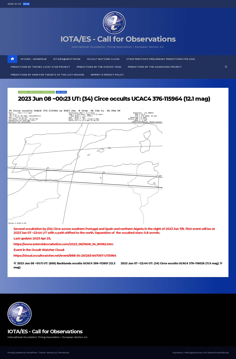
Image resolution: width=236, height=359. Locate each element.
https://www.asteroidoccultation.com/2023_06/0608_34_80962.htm (63, 244)
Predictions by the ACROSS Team (99, 67)
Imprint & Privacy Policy (107, 74)
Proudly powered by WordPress (23, 352)
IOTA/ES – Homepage (34, 59)
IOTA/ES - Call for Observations (118, 39)
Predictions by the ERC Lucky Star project (40, 67)
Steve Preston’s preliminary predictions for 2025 (160, 59)
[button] (226, 66)
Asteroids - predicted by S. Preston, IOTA (36, 92)
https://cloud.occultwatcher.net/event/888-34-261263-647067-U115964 (65, 255)
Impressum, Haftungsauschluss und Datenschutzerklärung (200, 352)
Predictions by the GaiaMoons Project (155, 67)
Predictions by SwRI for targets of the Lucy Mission (47, 74)
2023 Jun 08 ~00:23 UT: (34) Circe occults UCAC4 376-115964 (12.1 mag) (114, 98)
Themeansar (63, 352)
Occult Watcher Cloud (103, 59)
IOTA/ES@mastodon (66, 59)
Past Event (61, 92)
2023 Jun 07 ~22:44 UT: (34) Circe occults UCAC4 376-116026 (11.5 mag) (171, 263)
